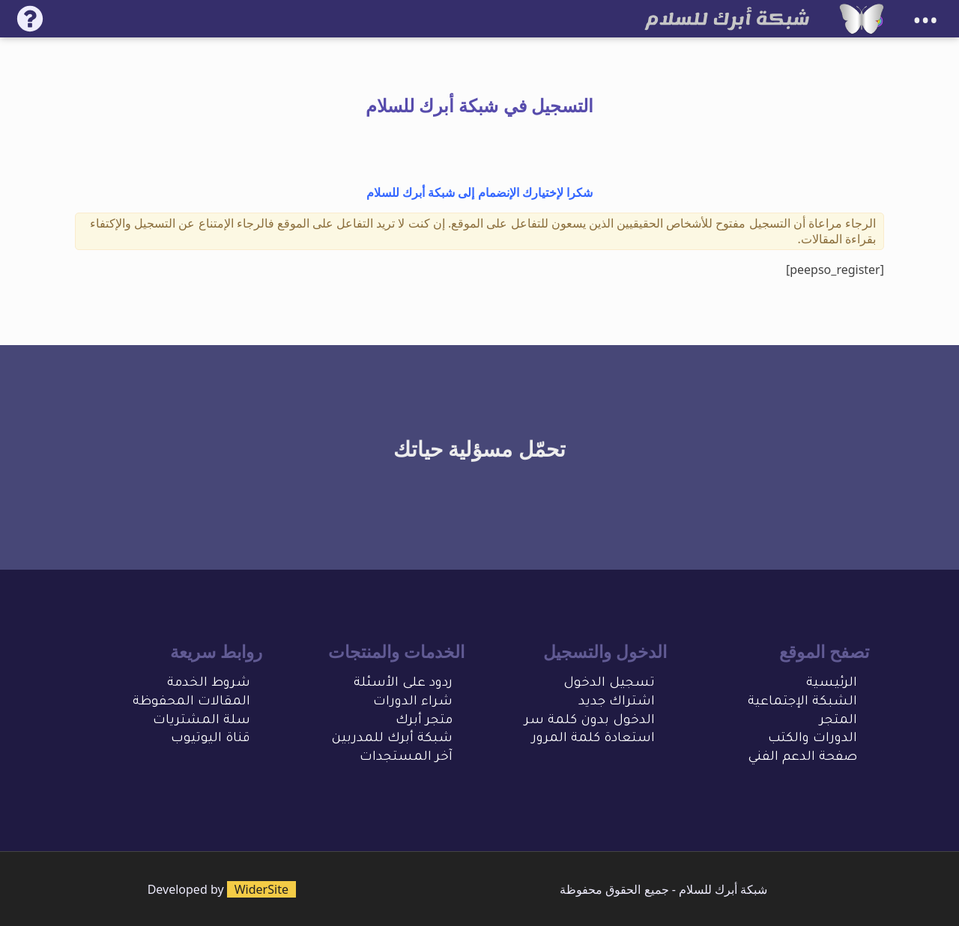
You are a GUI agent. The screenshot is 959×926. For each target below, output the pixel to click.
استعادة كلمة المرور (593, 739)
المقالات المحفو (200, 702)
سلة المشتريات (201, 721)
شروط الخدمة (208, 684)
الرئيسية (831, 684)
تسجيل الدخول (609, 684)
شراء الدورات (413, 702)
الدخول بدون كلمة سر (589, 721)
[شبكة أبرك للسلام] (861, 18)
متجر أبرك (424, 721)
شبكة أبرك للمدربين (392, 739)
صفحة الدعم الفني (802, 758)
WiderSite (261, 889)
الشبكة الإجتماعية (802, 702)
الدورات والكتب (812, 739)
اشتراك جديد (616, 702)
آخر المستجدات (406, 758)
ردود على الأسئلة (403, 684)
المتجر (838, 721)
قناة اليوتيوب (210, 739)
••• (925, 20)
